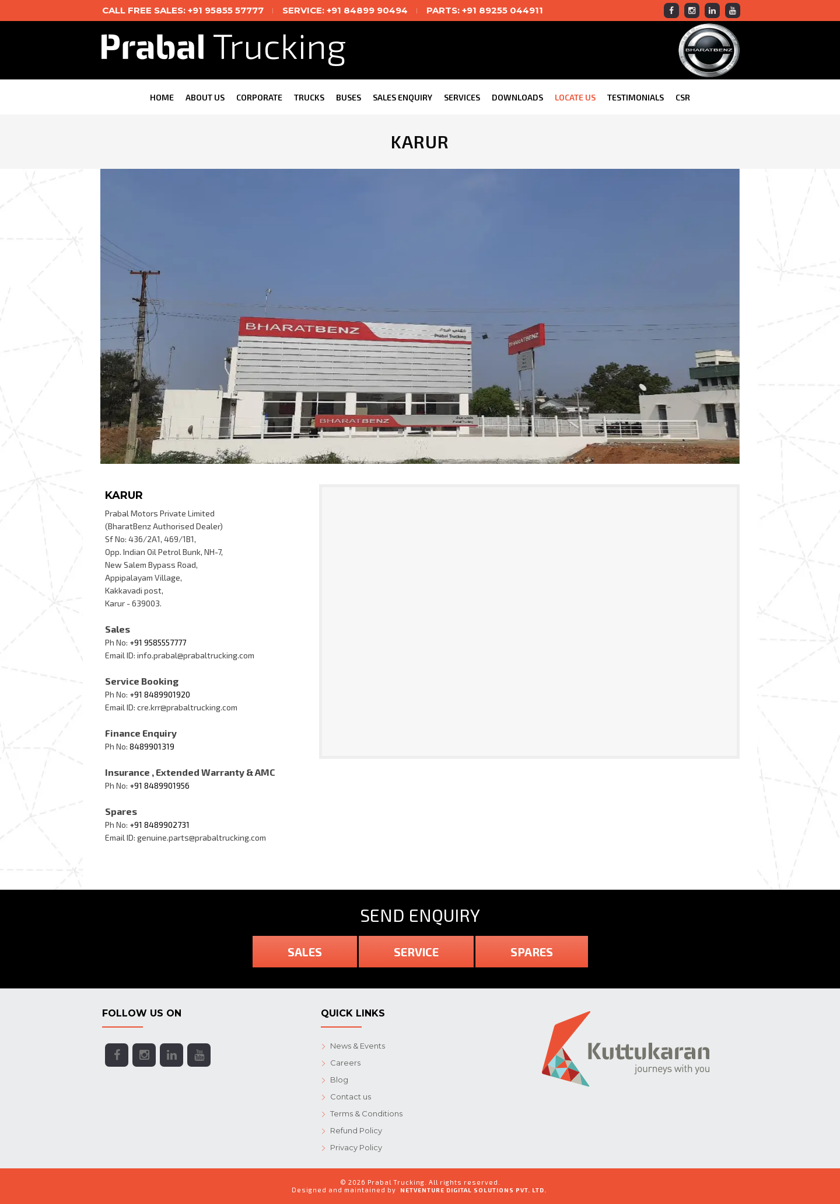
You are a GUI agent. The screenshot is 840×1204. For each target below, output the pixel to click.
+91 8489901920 (160, 694)
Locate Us (575, 97)
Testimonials (635, 97)
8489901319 (152, 746)
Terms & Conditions (366, 1113)
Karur (124, 495)
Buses (348, 97)
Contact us (350, 1096)
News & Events (357, 1045)
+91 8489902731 (160, 825)
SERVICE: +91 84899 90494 (345, 10)
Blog (339, 1079)
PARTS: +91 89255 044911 (484, 10)
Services (462, 97)
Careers (345, 1062)
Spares (531, 952)
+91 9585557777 (158, 642)
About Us (205, 97)
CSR (683, 97)
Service (416, 952)
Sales (305, 952)
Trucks (309, 97)
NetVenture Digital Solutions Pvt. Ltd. (473, 1189)
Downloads (517, 97)
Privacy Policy (356, 1147)
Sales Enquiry (402, 97)
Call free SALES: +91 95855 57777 (183, 10)
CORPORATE (259, 97)
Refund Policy (356, 1130)
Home (162, 97)
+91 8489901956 (160, 785)
